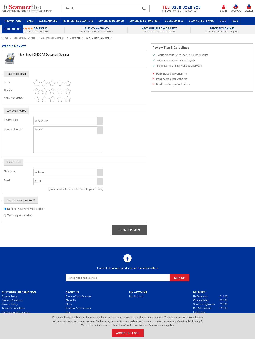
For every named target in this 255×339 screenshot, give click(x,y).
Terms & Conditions (13, 308)
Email (7, 180)
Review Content (13, 129)
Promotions (13, 21)
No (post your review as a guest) (26, 208)
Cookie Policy (10, 296)
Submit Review (129, 230)
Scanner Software (201, 21)
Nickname (10, 171)
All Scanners (48, 21)
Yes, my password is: (19, 215)
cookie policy (167, 325)
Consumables (174, 21)
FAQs (235, 21)
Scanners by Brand (111, 21)
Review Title (11, 120)
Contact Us (13, 29)
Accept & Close (127, 333)
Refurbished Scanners (78, 21)
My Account (136, 296)
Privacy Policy (10, 304)
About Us (71, 300)
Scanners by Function (144, 21)
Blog (223, 21)
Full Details (199, 312)
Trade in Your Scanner (78, 296)
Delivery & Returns (12, 300)
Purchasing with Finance (16, 312)
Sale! (30, 21)
